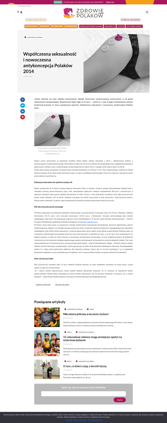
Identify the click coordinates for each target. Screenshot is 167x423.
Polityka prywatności (95, 420)
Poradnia (44, 26)
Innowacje (110, 26)
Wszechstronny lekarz (91, 26)
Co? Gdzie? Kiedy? (134, 26)
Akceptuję (69, 420)
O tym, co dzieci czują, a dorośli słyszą (84, 376)
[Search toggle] (147, 12)
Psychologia (71, 26)
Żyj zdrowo (57, 26)
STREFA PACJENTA (36, 19)
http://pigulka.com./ (90, 222)
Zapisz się (110, 2)
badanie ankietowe (43, 285)
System (120, 26)
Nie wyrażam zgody (80, 420)
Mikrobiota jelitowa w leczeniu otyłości (86, 324)
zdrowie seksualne (62, 285)
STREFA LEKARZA (130, 19)
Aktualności (32, 26)
